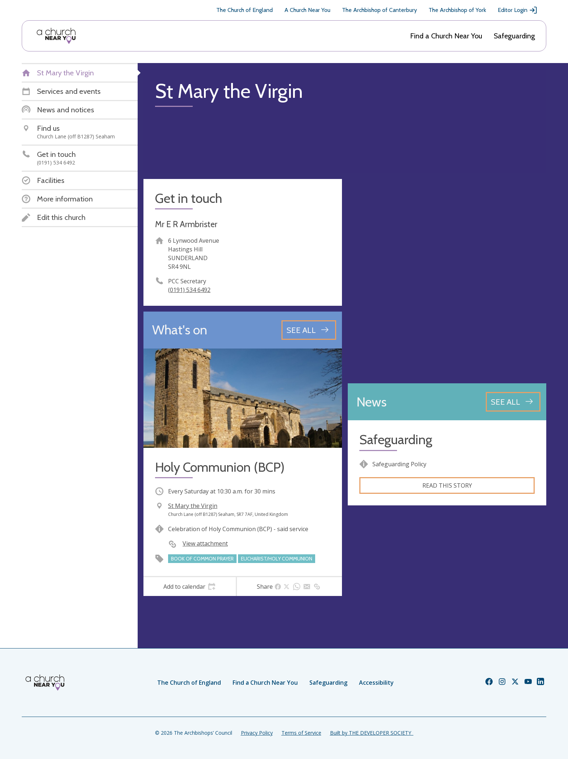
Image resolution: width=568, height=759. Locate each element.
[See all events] (308, 330)
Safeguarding (514, 36)
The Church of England (244, 10)
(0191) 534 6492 (189, 290)
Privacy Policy (257, 732)
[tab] (189, 586)
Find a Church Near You (446, 36)
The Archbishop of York (457, 10)
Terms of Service (301, 732)
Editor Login (518, 10)
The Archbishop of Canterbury (379, 10)
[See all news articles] (513, 402)
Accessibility (376, 683)
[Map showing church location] (447, 278)
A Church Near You (307, 10)
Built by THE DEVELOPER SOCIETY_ (371, 732)
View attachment (205, 543)
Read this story (447, 485)
